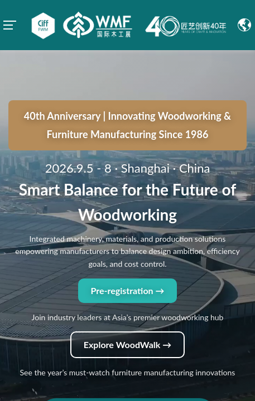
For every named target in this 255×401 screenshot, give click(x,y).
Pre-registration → (127, 240)
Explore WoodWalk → (127, 294)
